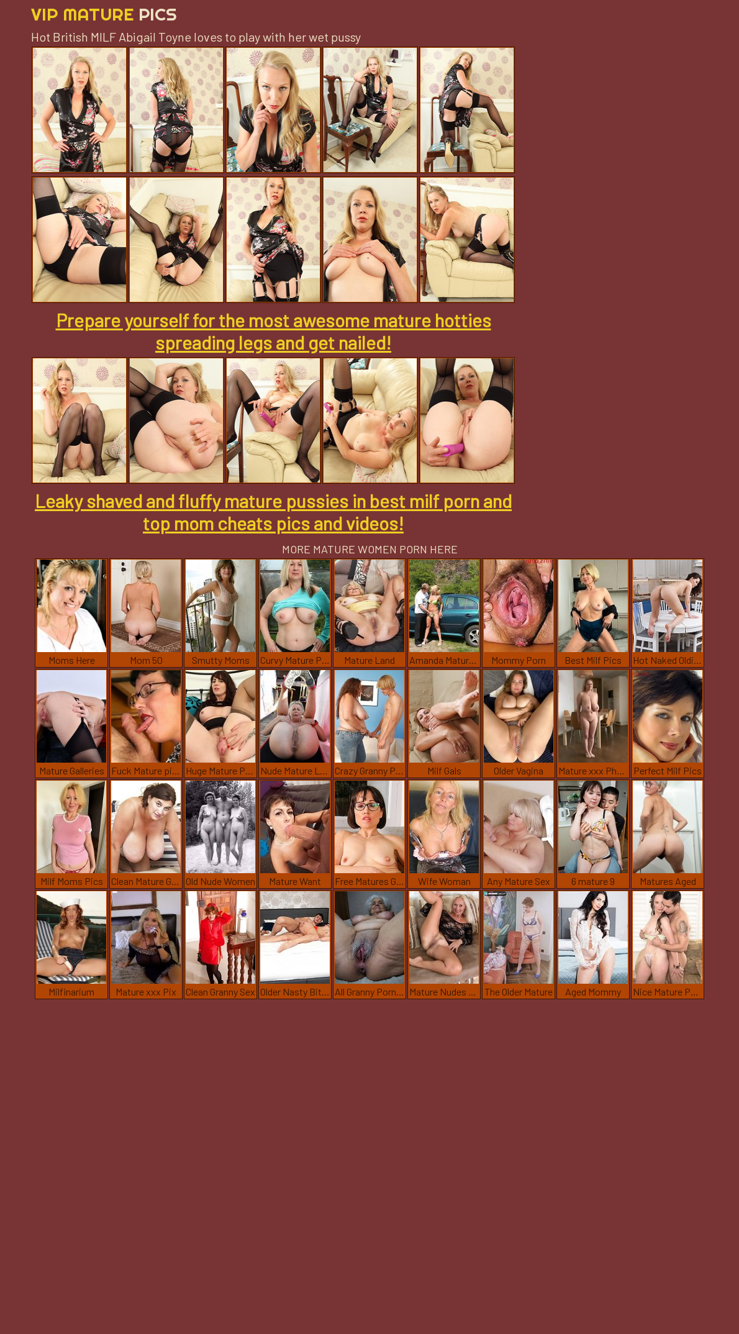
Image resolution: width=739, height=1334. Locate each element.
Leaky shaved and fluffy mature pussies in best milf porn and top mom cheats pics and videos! (273, 511)
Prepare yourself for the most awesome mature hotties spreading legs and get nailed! (273, 331)
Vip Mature (104, 14)
